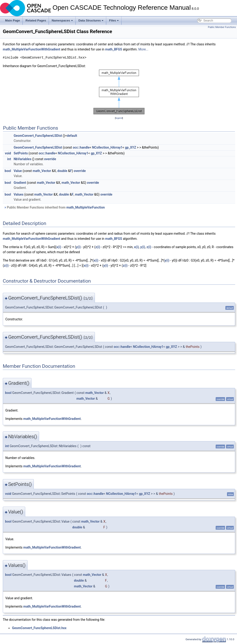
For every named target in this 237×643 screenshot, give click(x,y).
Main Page (12, 20)
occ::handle (81, 147)
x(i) (58, 247)
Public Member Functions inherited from (54, 207)
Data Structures (91, 20)
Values (19, 194)
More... (143, 49)
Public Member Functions (222, 27)
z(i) (97, 247)
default (72, 135)
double (62, 171)
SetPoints (21, 153)
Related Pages (35, 20)
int (9, 159)
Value (18, 171)
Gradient (20, 182)
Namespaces (62, 20)
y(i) (78, 247)
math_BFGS (113, 49)
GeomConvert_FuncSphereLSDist (38, 135)
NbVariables (22, 159)
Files (114, 20)
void (8, 153)
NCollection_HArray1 (107, 147)
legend (118, 118)
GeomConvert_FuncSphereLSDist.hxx (39, 628)
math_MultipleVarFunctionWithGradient (31, 49)
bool (8, 171)
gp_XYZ (130, 147)
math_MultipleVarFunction (85, 207)
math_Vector (42, 171)
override (50, 159)
